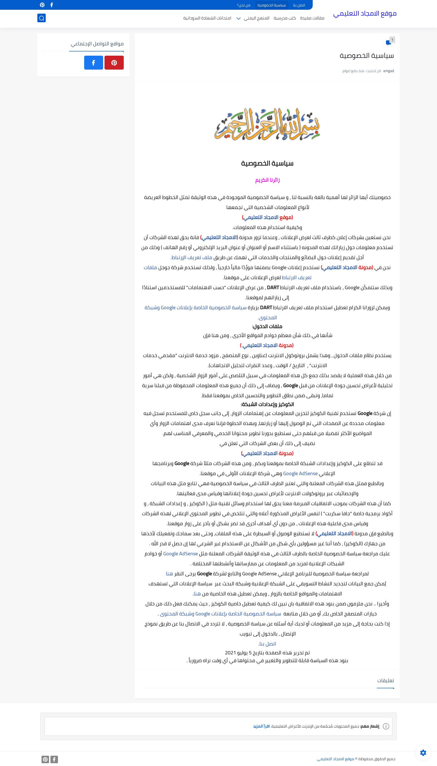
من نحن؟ (243, 5)
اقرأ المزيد (261, 726)
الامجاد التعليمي (260, 217)
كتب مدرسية (285, 18)
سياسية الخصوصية (272, 5)
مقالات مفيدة (312, 18)
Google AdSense (300, 473)
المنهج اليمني (257, 18)
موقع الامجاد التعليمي (365, 13)
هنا (170, 573)
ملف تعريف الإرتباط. (191, 257)
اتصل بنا (299, 5)
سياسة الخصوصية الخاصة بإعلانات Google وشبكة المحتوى (220, 613)
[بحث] (41, 18)
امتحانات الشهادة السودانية (207, 18)
